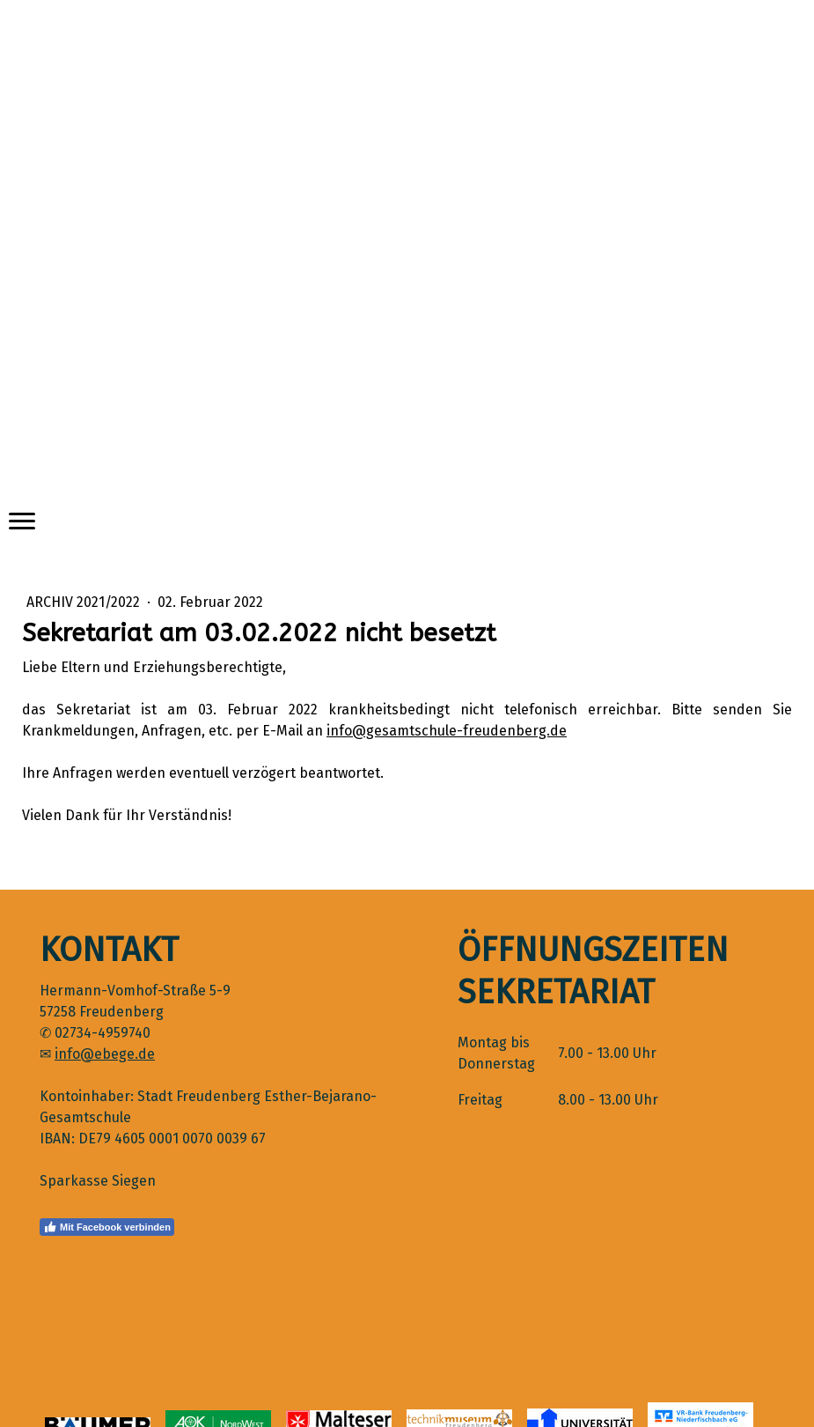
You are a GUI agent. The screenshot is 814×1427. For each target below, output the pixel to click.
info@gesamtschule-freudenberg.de (446, 730)
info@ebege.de (105, 1054)
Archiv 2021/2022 (84, 602)
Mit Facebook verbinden (107, 1227)
